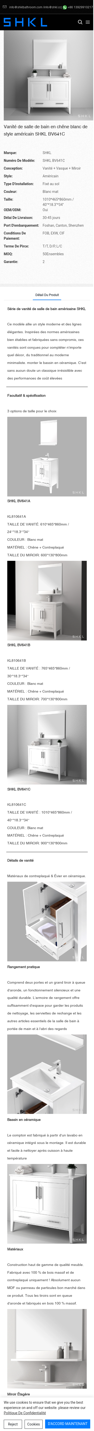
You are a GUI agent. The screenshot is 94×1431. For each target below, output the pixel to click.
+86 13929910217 (78, 7)
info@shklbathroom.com (22, 7)
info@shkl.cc (52, 7)
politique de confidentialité (25, 1413)
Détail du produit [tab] (47, 295)
